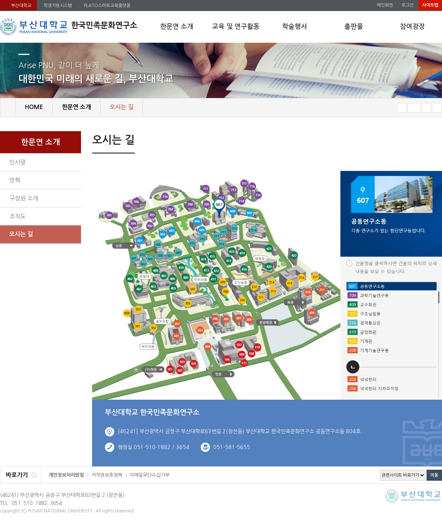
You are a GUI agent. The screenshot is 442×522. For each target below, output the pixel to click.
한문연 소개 (176, 26)
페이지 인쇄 (426, 141)
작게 (402, 108)
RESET (414, 108)
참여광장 (412, 26)
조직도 (17, 216)
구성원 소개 (23, 198)
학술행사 (294, 26)
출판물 (353, 26)
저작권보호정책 (106, 475)
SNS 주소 (437, 140)
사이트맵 (430, 5)
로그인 (407, 5)
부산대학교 (21, 5)
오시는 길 (21, 234)
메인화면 (385, 5)
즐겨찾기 (437, 108)
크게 (426, 108)
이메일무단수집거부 (149, 475)
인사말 (17, 162)
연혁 (14, 180)
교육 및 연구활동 (236, 26)
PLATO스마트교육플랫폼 (107, 5)
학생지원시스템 (57, 5)
